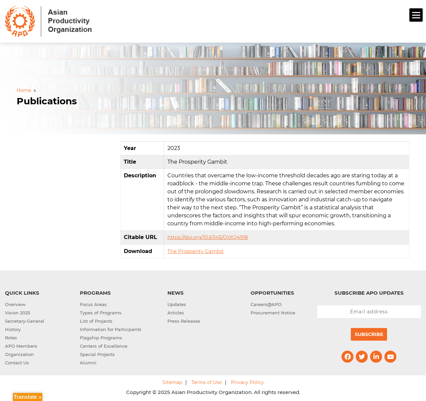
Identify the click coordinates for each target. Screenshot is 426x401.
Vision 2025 (17, 311)
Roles (11, 336)
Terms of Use (206, 381)
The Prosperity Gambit (195, 250)
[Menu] (416, 15)
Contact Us (17, 361)
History (13, 328)
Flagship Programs (101, 336)
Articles (175, 311)
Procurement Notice (273, 311)
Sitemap (172, 381)
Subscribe (369, 333)
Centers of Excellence (103, 345)
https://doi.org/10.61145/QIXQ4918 (207, 236)
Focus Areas (93, 303)
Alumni (88, 361)
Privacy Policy (247, 381)
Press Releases (183, 320)
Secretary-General (24, 320)
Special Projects (97, 353)
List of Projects (96, 320)
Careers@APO (266, 303)
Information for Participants (110, 328)
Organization (19, 353)
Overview (15, 303)
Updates (176, 303)
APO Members (21, 345)
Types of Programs (100, 311)
